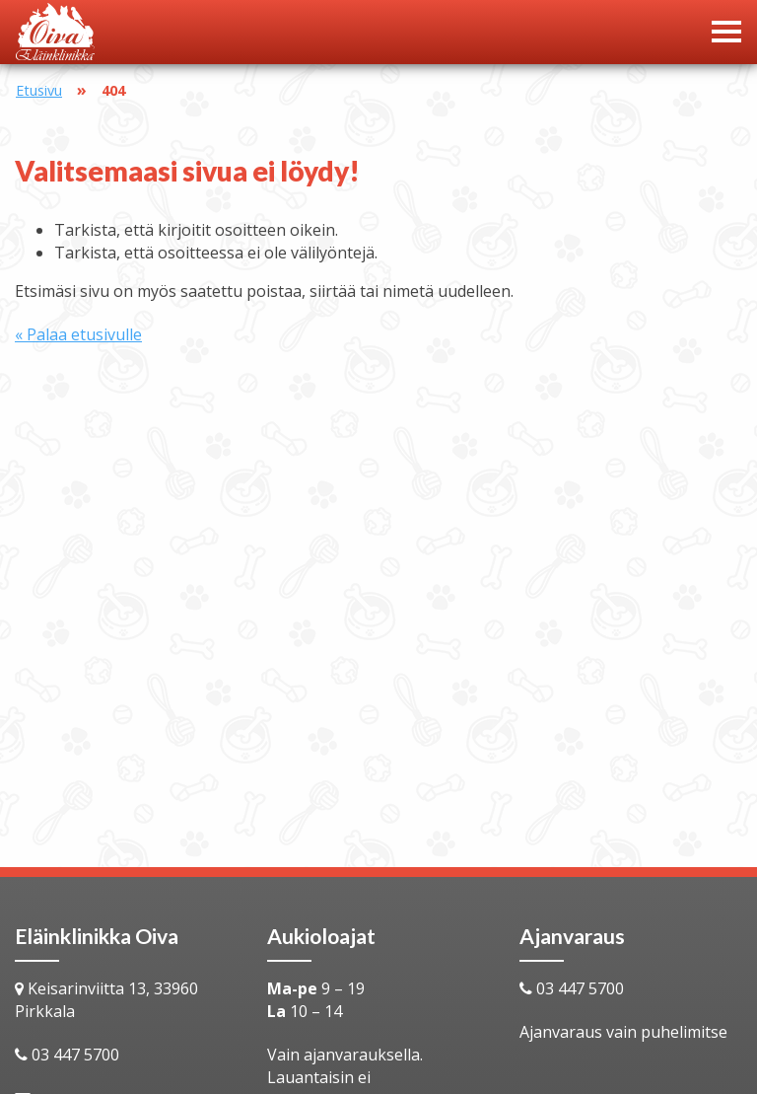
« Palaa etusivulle (78, 334)
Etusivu (39, 90)
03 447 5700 (75, 1054)
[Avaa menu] (726, 32)
